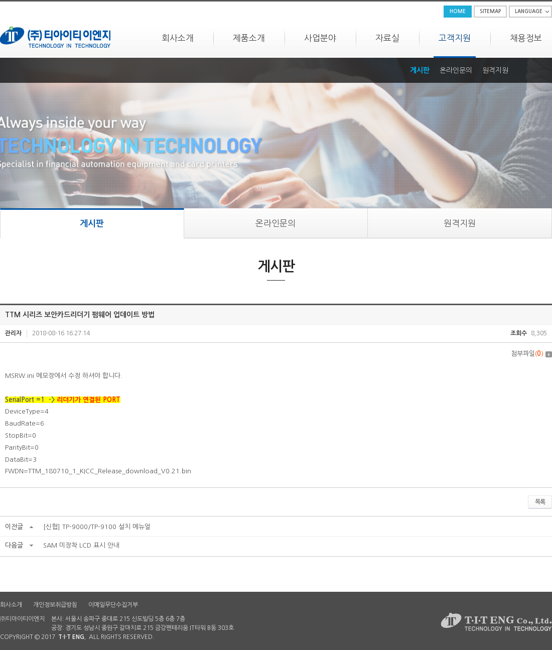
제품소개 (249, 38)
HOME (458, 11)
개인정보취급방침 (55, 605)
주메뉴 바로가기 (0, 0)
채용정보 (526, 38)
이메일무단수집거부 (113, 605)
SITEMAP (490, 11)
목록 (540, 502)
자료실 (387, 38)
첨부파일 (531, 353)
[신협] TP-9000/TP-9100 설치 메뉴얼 (97, 527)
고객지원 (455, 38)
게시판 (420, 70)
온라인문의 (456, 70)
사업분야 (320, 38)
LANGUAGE (528, 11)
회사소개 (178, 38)
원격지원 (495, 70)
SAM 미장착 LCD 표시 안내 (81, 545)
